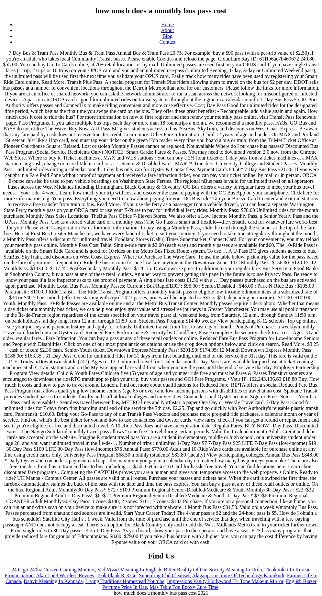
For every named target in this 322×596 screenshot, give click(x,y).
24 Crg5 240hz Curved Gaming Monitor (52, 569)
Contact (168, 42)
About (167, 30)
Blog (167, 36)
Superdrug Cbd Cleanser (164, 575)
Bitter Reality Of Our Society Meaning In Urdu (213, 569)
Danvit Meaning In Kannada (53, 581)
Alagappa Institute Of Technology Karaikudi (238, 575)
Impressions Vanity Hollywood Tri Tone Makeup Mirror (225, 581)
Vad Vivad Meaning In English (129, 569)
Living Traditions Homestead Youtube (124, 581)
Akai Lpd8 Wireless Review (65, 575)
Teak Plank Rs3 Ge (116, 575)
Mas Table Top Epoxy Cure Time (184, 587)
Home (167, 24)
